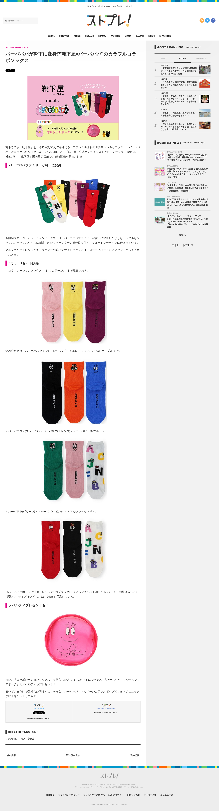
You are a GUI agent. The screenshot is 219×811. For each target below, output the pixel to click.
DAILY (164, 58)
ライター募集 (150, 794)
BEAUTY (102, 36)
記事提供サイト (115, 794)
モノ (23, 738)
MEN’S (151, 36)
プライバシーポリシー (69, 794)
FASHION (115, 36)
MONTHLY (201, 58)
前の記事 (10, 755)
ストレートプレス (182, 245)
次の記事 (135, 755)
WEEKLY (182, 58)
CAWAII (140, 36)
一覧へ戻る (73, 755)
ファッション (11, 738)
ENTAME (89, 36)
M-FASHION (165, 36)
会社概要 (50, 794)
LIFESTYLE (64, 36)
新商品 (31, 738)
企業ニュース (166, 794)
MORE (182, 235)
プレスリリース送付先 (94, 794)
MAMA (128, 36)
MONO (77, 36)
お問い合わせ (133, 794)
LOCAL (51, 36)
